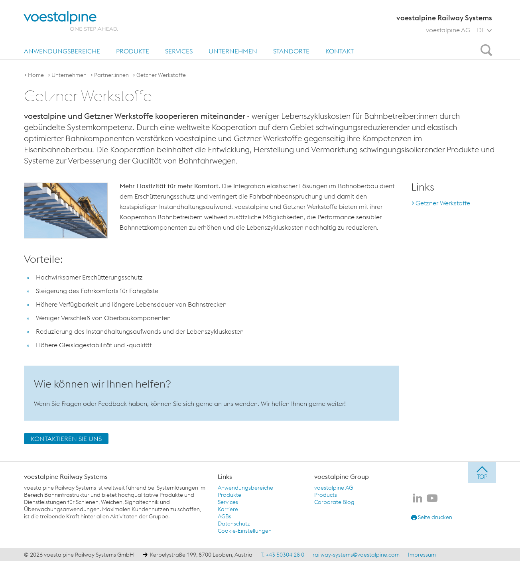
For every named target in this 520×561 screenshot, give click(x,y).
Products (325, 494)
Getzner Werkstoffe (161, 75)
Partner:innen (111, 75)
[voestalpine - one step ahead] (71, 21)
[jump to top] (482, 472)
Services (179, 51)
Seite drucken (431, 517)
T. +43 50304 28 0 (282, 554)
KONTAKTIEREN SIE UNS (66, 439)
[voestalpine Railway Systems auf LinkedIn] (417, 499)
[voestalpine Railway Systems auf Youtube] (432, 499)
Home (36, 75)
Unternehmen (233, 51)
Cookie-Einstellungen (245, 530)
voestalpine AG (448, 30)
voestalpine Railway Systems (66, 476)
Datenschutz (234, 523)
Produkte (132, 51)
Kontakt (339, 51)
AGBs (224, 516)
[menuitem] (62, 50)
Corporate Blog (334, 502)
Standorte (291, 51)
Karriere (228, 509)
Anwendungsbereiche (62, 51)
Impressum (422, 554)
